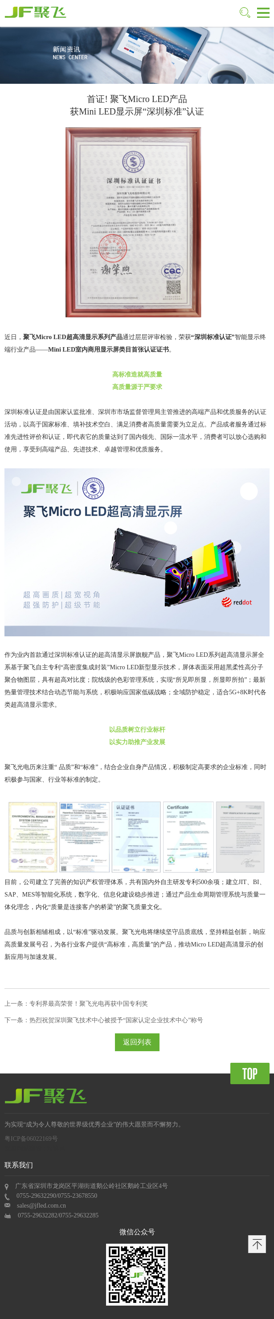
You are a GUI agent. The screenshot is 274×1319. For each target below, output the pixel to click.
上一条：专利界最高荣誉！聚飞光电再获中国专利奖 (76, 1003)
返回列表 (137, 1042)
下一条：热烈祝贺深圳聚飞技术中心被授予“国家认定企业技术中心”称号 (103, 1020)
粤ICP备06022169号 (31, 1138)
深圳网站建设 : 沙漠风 (34, 1148)
